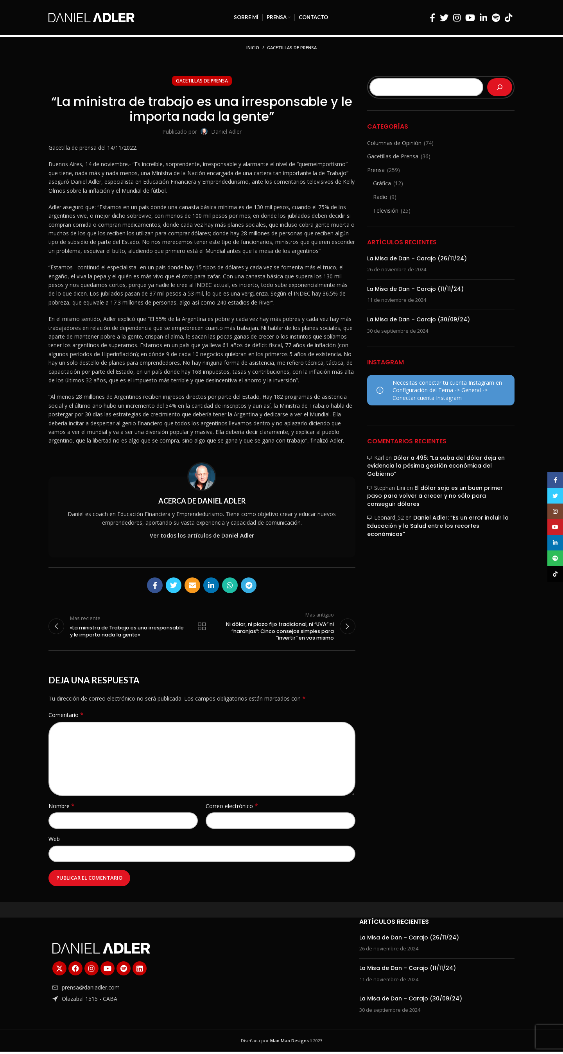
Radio (380, 197)
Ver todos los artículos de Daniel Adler (202, 535)
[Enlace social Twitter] (444, 17)
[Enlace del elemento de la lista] (126, 990)
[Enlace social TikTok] (508, 17)
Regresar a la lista (201, 627)
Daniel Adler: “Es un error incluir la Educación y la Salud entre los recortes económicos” (438, 526)
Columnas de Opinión (394, 143)
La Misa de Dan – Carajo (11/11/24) (415, 289)
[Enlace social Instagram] (457, 17)
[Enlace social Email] (192, 585)
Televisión (385, 210)
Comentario (66, 717)
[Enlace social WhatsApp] (230, 585)
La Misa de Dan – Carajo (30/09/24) (418, 319)
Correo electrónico (232, 808)
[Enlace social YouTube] (470, 17)
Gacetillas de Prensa (292, 47)
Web (54, 841)
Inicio (252, 47)
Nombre (61, 808)
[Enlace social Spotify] (495, 17)
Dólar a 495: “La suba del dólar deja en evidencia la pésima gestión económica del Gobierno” (436, 466)
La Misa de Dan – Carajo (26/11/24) (417, 258)
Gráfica (382, 183)
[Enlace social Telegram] (248, 585)
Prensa (376, 170)
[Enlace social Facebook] (432, 17)
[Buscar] (499, 87)
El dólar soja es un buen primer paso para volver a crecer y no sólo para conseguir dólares (435, 496)
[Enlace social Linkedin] (483, 17)
